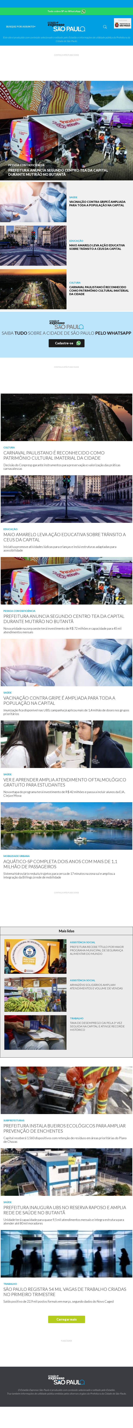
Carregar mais (66, 1319)
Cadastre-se (64, 343)
